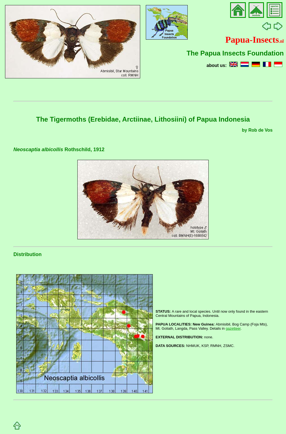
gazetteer (233, 328)
